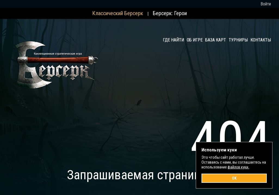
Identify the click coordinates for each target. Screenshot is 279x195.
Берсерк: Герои (170, 13)
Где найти (173, 40)
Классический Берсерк (117, 13)
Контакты (260, 40)
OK (234, 178)
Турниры (238, 40)
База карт (215, 40)
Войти (266, 3)
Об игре (195, 40)
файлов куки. (238, 167)
